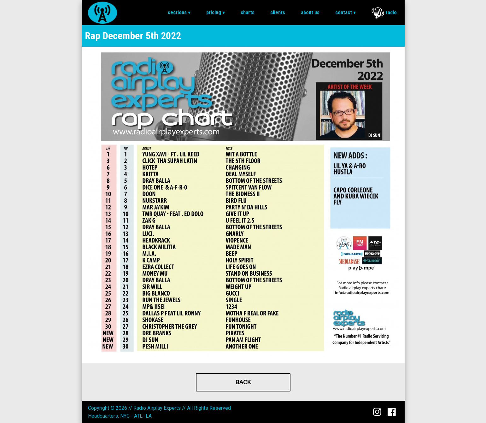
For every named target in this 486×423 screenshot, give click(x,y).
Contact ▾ (345, 12)
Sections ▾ (179, 12)
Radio (384, 13)
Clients (277, 12)
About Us (310, 12)
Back (243, 382)
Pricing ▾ (215, 12)
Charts (248, 12)
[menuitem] (179, 12)
